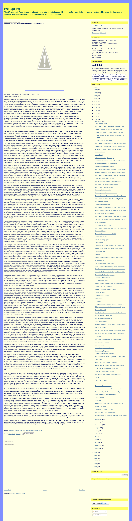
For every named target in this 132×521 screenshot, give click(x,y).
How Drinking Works (101, 123)
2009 (95, 467)
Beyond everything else (102, 351)
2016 (95, 116)
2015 (95, 119)
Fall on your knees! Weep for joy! (104, 263)
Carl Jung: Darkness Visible (103, 190)
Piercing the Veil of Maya (102, 295)
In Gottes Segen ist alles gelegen (104, 213)
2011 (95, 461)
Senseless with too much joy (103, 386)
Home (45, 490)
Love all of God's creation (102, 204)
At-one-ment (98, 301)
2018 (95, 110)
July (96, 431)
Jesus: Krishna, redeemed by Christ (105, 234)
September (98, 425)
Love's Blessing (99, 397)
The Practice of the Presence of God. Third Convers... (110, 207)
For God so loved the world (103, 225)
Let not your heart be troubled (103, 140)
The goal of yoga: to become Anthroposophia (108, 181)
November (98, 419)
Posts (95, 511)
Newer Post (7, 490)
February (98, 445)
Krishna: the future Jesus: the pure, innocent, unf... (109, 257)
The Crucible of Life (100, 310)
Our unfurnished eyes (101, 280)
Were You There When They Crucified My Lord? (109, 199)
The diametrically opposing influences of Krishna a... (110, 269)
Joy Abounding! (99, 260)
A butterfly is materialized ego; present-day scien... (109, 132)
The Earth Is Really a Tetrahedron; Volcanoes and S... (110, 126)
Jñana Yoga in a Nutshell (102, 342)
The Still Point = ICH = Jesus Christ (105, 412)
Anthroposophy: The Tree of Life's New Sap (107, 392)
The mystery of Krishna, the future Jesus (106, 184)
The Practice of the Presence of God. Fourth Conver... (110, 196)
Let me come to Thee (101, 237)
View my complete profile (99, 33)
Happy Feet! (98, 359)
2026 (95, 87)
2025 (95, 90)
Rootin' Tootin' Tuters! (101, 380)
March (97, 442)
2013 (95, 455)
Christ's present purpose (102, 240)
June (97, 433)
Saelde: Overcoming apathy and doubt (106, 289)
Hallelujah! (98, 254)
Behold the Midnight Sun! (102, 277)
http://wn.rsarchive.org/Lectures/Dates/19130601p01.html (25, 430)
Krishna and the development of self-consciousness (110, 283)
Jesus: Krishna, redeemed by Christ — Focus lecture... (111, 169)
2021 (95, 101)
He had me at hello (100, 327)
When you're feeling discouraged (104, 158)
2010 (95, 464)
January (97, 448)
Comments (97, 514)
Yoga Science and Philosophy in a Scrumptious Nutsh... (111, 210)
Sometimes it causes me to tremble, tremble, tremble (110, 161)
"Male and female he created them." (105, 394)
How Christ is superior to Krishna (104, 178)
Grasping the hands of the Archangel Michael (108, 149)
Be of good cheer (100, 292)
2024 (95, 93)
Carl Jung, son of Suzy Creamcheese (106, 193)
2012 (95, 458)
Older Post (82, 490)
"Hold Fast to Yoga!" (101, 321)
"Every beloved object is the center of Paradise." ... (109, 304)
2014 (95, 452)
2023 (95, 96)
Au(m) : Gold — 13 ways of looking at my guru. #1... (110, 365)
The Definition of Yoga (101, 201)
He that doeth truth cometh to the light (106, 362)
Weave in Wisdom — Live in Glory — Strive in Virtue (110, 172)
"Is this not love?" (100, 152)
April (96, 439)
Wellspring (12, 8)
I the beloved (98, 155)
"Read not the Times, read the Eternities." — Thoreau (110, 313)
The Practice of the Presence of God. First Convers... (110, 228)
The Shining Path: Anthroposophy (104, 275)
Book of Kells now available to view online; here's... (109, 129)
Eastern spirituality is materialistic (104, 166)
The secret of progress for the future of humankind (109, 333)
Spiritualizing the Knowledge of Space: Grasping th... (110, 146)
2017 (95, 113)
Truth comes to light (100, 406)
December (98, 121)
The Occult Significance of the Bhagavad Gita (108, 339)
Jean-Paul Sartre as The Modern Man (106, 163)
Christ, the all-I (99, 242)
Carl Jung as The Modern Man (104, 187)
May (96, 436)
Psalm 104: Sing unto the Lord (104, 409)
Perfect (97, 377)
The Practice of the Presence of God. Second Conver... (111, 216)
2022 (95, 98)
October (97, 422)
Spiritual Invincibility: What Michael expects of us (109, 403)
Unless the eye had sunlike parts (104, 348)
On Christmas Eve (100, 222)
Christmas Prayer (100, 251)
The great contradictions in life (103, 318)
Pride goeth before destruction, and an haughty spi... (110, 307)
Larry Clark (98, 25)
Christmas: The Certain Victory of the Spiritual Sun (109, 245)
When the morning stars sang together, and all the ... (110, 266)
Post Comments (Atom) (19, 493)
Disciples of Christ (100, 231)
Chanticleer (98, 298)
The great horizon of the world (103, 315)
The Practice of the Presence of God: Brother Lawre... (110, 143)
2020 (95, 104)
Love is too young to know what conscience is (108, 389)
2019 (95, 107)
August (97, 428)
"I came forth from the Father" (103, 286)
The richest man (99, 345)
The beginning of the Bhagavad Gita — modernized (110, 330)
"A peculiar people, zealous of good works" (107, 368)
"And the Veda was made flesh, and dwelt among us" (110, 219)
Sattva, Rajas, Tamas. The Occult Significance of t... (110, 248)
